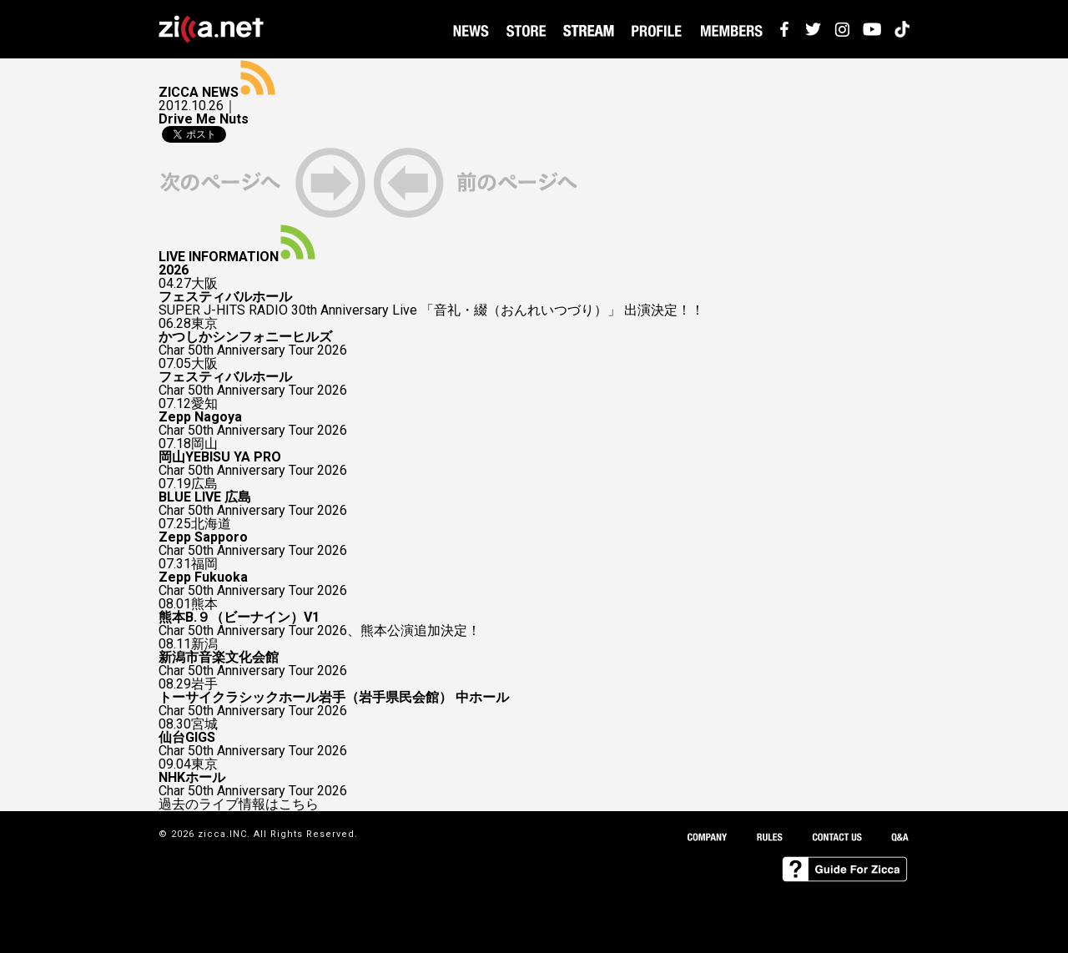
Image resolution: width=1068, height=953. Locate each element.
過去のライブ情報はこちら (239, 804)
